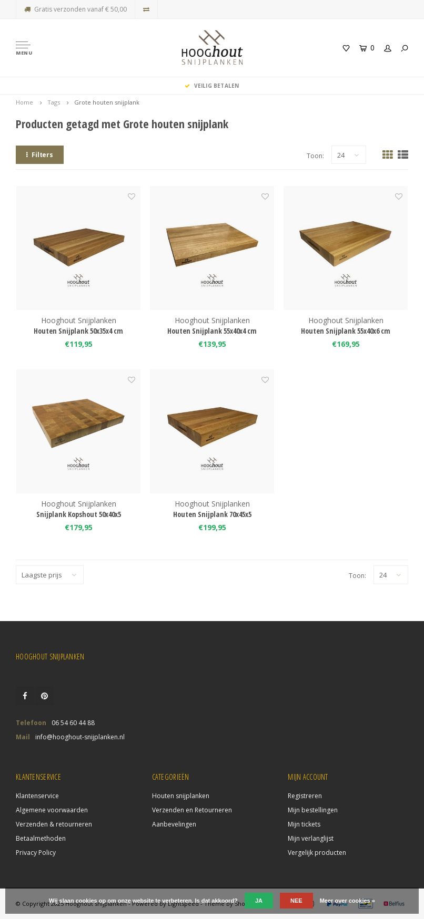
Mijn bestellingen (313, 810)
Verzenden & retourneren (54, 824)
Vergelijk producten (317, 852)
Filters (39, 154)
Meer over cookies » (347, 900)
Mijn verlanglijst (311, 838)
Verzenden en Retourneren (192, 810)
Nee (296, 900)
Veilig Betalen (212, 85)
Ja (259, 900)
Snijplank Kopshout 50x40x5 (78, 514)
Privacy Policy (36, 852)
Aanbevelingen (174, 824)
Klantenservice (37, 795)
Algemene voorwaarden (52, 810)
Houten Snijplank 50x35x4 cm (78, 331)
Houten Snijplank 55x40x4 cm (212, 331)
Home (24, 102)
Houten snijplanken (180, 795)
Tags (53, 102)
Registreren (305, 795)
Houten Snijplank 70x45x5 (212, 514)
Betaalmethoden (41, 838)
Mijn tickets (304, 824)
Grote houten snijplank (106, 102)
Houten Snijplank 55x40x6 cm (345, 331)
